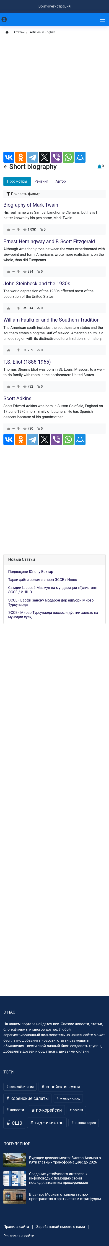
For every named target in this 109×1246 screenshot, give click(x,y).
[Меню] (103, 19)
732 (28, 387)
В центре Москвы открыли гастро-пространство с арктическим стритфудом (65, 1196)
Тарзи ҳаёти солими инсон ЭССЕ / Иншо (42, 580)
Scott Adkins (17, 398)
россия (77, 1110)
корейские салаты (29, 1098)
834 (28, 272)
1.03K (29, 230)
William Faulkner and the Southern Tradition (51, 320)
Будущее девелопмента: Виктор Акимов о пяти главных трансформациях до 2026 (65, 1160)
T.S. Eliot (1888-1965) (27, 362)
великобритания (21, 1087)
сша (16, 1122)
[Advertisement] (54, 97)
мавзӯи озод (69, 1098)
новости (16, 1110)
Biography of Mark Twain (30, 205)
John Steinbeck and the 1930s (36, 283)
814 (28, 308)
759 (28, 350)
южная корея (85, 1123)
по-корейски (48, 1110)
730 (28, 429)
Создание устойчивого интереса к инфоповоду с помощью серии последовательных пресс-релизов (58, 1178)
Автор (60, 181)
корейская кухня (62, 1086)
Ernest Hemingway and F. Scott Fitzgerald (49, 241)
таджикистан (49, 1122)
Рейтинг (41, 181)
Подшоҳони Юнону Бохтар (30, 572)
